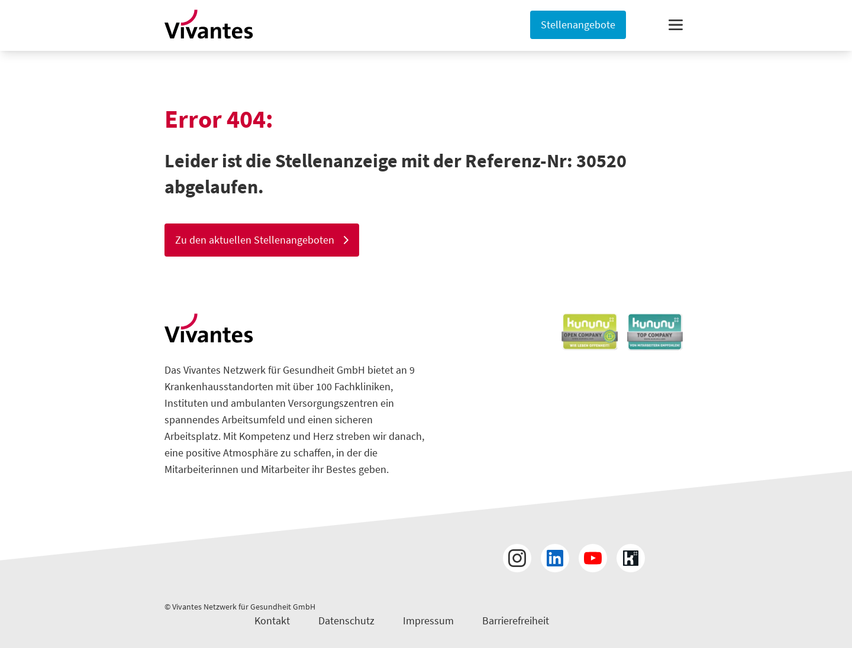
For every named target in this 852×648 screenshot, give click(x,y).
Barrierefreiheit (515, 620)
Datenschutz (346, 620)
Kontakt (272, 620)
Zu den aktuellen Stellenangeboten (261, 240)
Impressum (428, 620)
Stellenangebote (578, 24)
